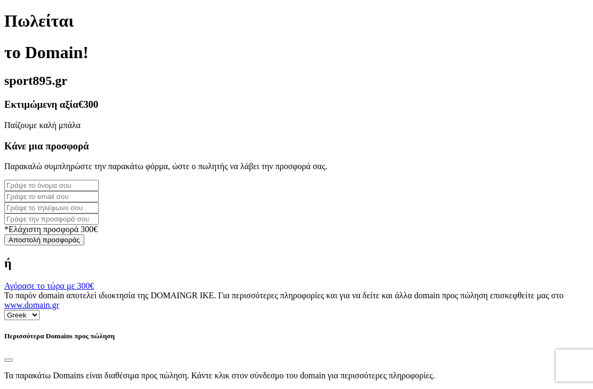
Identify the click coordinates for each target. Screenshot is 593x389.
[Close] (8, 360)
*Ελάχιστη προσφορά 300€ (51, 229)
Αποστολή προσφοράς (44, 240)
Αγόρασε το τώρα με (49, 285)
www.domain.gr (31, 304)
